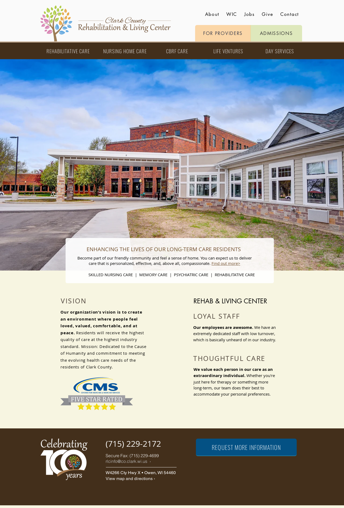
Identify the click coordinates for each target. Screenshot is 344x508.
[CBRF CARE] (177, 50)
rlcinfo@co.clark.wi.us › (128, 461)
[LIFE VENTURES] (228, 50)
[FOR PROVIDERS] (223, 33)
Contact (289, 14)
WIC (231, 14)
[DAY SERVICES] (279, 50)
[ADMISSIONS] (276, 33)
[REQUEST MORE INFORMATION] (246, 447)
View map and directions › (130, 478)
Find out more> (226, 263)
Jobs (249, 14)
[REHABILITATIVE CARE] (68, 50)
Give (267, 14)
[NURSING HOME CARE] (125, 50)
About (212, 14)
